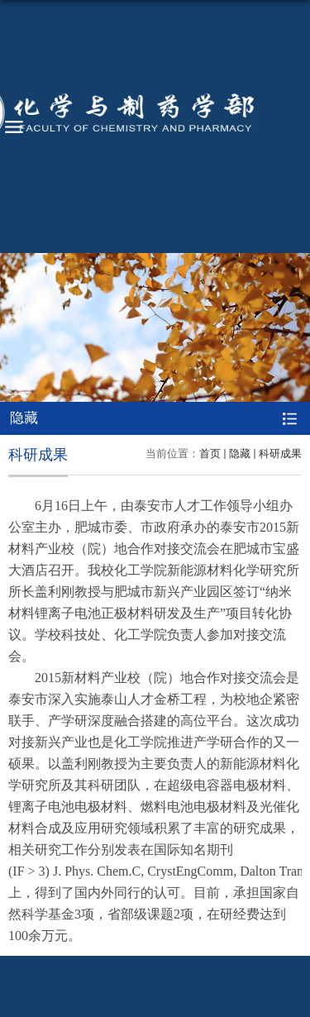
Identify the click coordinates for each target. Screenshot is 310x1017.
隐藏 (239, 453)
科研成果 (280, 453)
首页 (210, 453)
